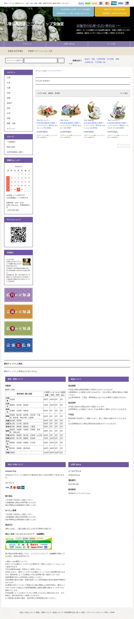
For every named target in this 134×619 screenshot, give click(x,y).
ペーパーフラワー (54, 71)
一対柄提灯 (11, 142)
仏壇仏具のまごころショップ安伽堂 (34, 24)
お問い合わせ (67, 43)
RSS (106, 612)
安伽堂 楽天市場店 (14, 51)
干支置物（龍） (101, 62)
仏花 (44, 71)
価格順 (50, 93)
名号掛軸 (110, 59)
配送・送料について (44, 612)
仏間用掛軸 (101, 59)
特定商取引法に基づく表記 (75, 612)
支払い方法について (27, 612)
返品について (58, 612)
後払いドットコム (41, 572)
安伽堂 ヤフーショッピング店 (38, 51)
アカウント (25, 43)
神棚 (117, 59)
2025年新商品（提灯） (15, 152)
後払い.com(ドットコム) (50, 564)
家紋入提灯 (11, 147)
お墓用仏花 (89, 62)
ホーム (38, 71)
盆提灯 (87, 59)
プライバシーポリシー (94, 612)
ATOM (112, 612)
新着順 (57, 93)
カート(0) (109, 43)
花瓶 (93, 59)
